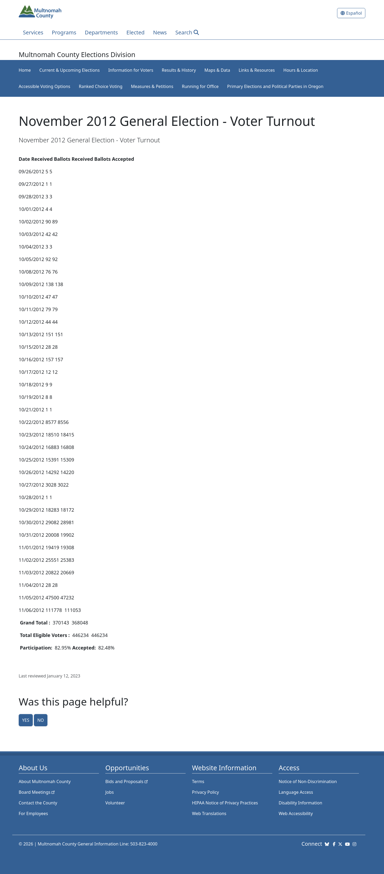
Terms (198, 781)
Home (25, 70)
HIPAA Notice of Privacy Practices (225, 803)
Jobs (109, 792)
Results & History (179, 70)
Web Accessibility (296, 813)
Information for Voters (130, 70)
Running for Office (200, 86)
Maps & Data (217, 70)
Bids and (127, 781)
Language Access (296, 792)
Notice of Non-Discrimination (308, 781)
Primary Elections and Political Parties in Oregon (275, 86)
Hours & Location (300, 70)
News (160, 32)
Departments (101, 32)
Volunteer (115, 803)
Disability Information (300, 803)
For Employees (33, 813)
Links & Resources (257, 70)
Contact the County (38, 803)
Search (183, 32)
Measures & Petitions (152, 86)
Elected (135, 32)
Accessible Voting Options (44, 86)
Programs (64, 32)
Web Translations (209, 813)
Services (33, 32)
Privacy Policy (205, 792)
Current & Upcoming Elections (69, 70)
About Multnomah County (45, 781)
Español (354, 13)
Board (37, 792)
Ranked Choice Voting (100, 86)
